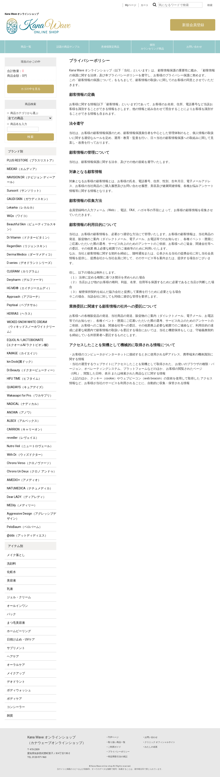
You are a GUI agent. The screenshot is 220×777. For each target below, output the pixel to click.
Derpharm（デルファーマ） (26, 279)
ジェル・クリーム (19, 597)
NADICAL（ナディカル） (23, 404)
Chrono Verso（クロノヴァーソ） (29, 463)
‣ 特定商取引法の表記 (117, 756)
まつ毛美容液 (16, 622)
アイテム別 (15, 546)
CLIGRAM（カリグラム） (24, 271)
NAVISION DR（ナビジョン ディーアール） (31, 180)
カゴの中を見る (30, 88)
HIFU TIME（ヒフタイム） (24, 378)
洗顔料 (11, 563)
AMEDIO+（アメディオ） (24, 480)
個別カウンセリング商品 (152, 46)
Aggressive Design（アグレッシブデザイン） (31, 516)
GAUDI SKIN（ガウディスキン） (28, 199)
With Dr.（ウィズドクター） (25, 454)
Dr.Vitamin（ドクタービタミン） (29, 237)
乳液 (10, 589)
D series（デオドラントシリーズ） (30, 263)
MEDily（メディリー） (22, 505)
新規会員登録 (192, 25)
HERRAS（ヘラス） (20, 313)
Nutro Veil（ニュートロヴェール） (30, 446)
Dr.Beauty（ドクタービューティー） (31, 370)
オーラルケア (16, 664)
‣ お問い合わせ (150, 737)
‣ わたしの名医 (150, 747)
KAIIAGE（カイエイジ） (23, 353)
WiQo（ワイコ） (18, 216)
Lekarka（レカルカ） (21, 207)
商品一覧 (26, 46)
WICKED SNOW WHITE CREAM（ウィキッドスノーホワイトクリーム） (31, 326)
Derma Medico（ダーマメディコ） (30, 254)
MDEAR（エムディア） (22, 169)
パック (11, 614)
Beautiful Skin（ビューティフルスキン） (31, 226)
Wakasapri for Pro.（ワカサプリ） (30, 395)
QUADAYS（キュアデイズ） (26, 387)
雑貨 (10, 715)
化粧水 (11, 572)
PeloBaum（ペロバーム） (24, 527)
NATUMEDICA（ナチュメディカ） (30, 488)
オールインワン (17, 605)
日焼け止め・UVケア (21, 639)
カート (144, 5)
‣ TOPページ (113, 737)
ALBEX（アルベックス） (23, 420)
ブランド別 (15, 151)
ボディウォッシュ (19, 690)
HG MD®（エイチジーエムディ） (29, 288)
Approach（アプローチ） (24, 296)
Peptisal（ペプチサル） (23, 305)
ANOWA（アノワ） (20, 412)
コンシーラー (16, 707)
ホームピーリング (19, 631)
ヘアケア (13, 656)
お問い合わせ (194, 46)
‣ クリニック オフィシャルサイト (159, 742)
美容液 (11, 580)
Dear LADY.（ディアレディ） (26, 497)
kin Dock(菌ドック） (20, 361)
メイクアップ (16, 673)
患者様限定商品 (110, 46)
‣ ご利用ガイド (114, 747)
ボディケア (14, 698)
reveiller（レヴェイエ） (23, 437)
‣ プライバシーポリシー (118, 751)
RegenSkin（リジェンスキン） (28, 246)
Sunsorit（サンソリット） (24, 190)
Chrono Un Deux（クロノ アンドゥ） (31, 471)
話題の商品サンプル (68, 46)
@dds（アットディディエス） (27, 535)
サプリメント (16, 648)
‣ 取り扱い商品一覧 (116, 742)
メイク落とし (16, 555)
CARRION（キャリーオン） (25, 429)
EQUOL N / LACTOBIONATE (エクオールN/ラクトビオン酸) (27, 342)
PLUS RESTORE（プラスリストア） (31, 160)
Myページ (130, 5)
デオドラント (16, 681)
